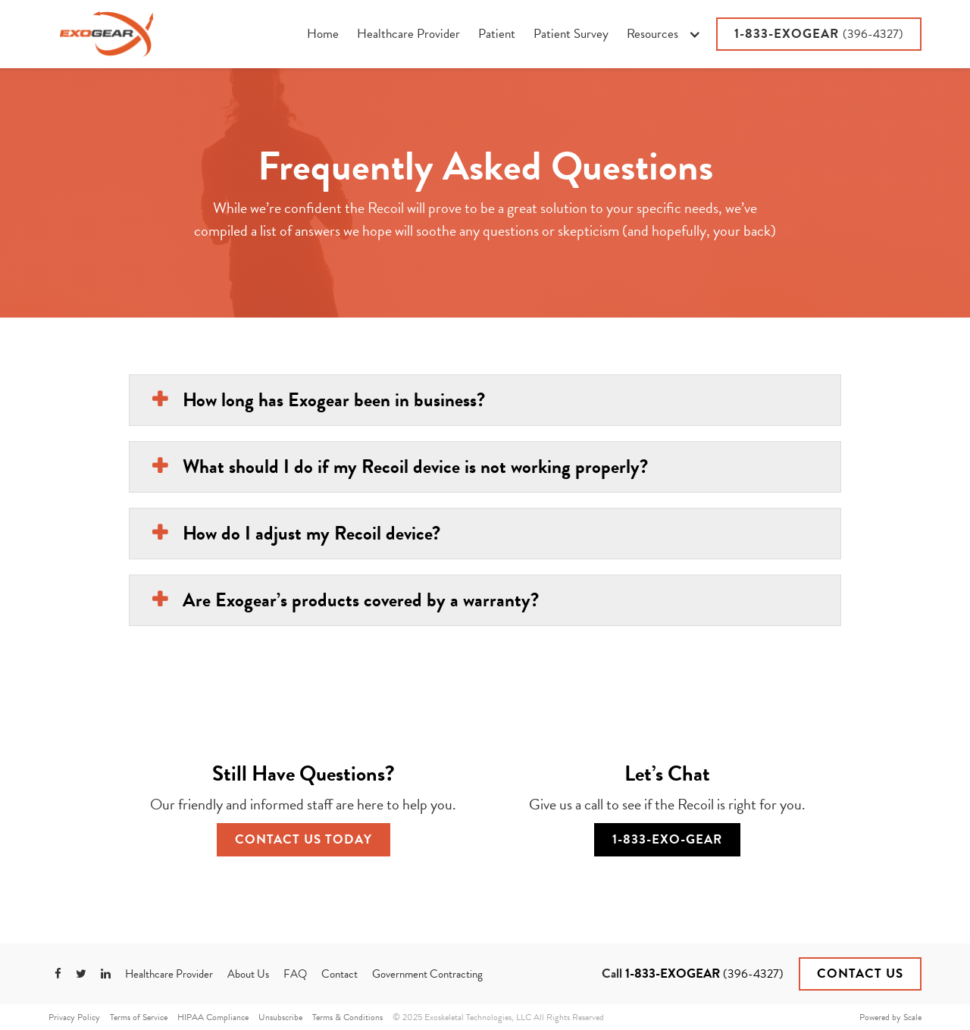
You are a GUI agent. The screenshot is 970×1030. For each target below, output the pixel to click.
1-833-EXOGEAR (818, 33)
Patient (496, 33)
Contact (339, 974)
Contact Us (860, 973)
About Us (248, 974)
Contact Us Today (303, 839)
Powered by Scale (890, 1017)
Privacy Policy (74, 1017)
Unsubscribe (280, 1017)
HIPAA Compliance (213, 1017)
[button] (663, 34)
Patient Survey (571, 33)
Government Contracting (427, 974)
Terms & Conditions (347, 1017)
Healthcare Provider (408, 33)
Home (323, 33)
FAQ (295, 974)
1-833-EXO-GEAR (667, 839)
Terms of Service (138, 1017)
